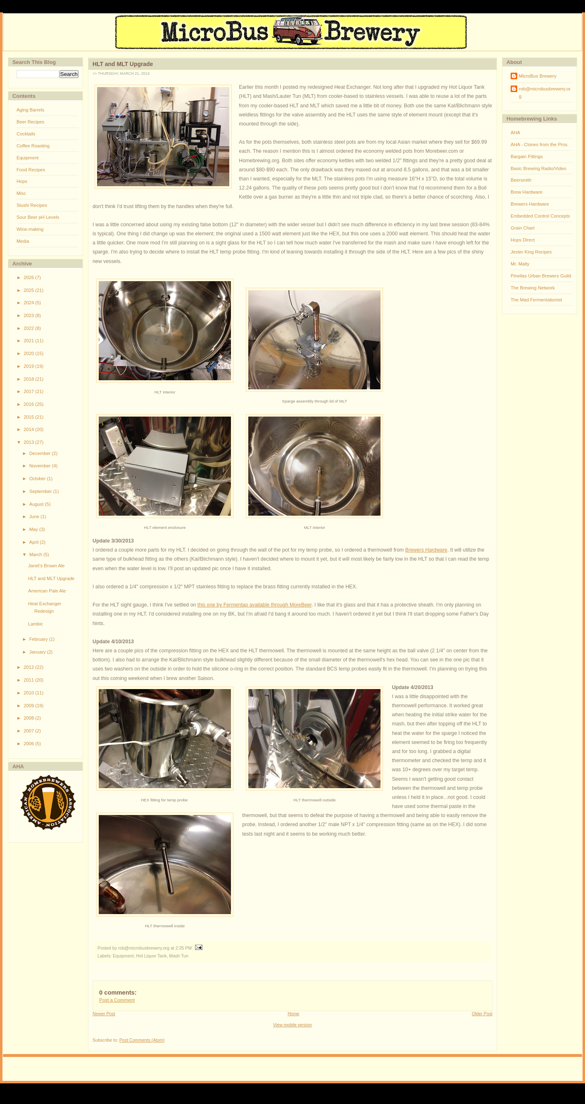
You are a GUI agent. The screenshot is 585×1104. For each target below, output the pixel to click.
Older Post (482, 1013)
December (40, 453)
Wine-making (30, 229)
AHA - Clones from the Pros (539, 144)
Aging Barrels (30, 109)
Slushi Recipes (32, 205)
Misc (21, 193)
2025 (29, 290)
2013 (29, 442)
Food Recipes (31, 169)
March (36, 554)
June (34, 516)
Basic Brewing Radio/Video (538, 168)
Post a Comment (117, 999)
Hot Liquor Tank (151, 955)
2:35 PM (184, 947)
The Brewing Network (533, 287)
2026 (29, 277)
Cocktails (26, 133)
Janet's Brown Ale (46, 565)
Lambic (35, 623)
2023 (29, 315)
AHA (515, 132)
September (41, 491)
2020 (29, 353)
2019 (29, 366)
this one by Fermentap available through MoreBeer (254, 605)
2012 (29, 667)
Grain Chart (523, 227)
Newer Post (104, 1013)
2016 (29, 404)
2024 (29, 302)
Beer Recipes (30, 121)
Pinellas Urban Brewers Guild (541, 275)
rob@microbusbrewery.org (545, 92)
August (37, 504)
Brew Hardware (526, 192)
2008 (29, 717)
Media (23, 241)
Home (293, 1013)
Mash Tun (178, 955)
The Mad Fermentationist (536, 299)
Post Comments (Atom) (142, 1040)
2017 (29, 391)
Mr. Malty (520, 263)
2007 (29, 730)
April (34, 542)
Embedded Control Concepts (540, 215)
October (38, 478)
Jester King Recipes (531, 251)
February (39, 639)
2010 (29, 692)
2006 (29, 743)
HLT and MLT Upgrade (51, 578)
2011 (29, 680)
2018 (29, 379)
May (34, 529)
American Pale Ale (47, 590)
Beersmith (521, 180)
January (38, 651)
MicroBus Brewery (537, 75)
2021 (29, 340)
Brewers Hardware (426, 550)
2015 (29, 417)
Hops (22, 181)
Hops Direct (523, 239)
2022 (29, 328)
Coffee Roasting (33, 145)
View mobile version (292, 1024)
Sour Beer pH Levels (38, 217)
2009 (29, 705)
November (40, 465)
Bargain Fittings (527, 156)
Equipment (28, 157)
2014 (29, 429)
